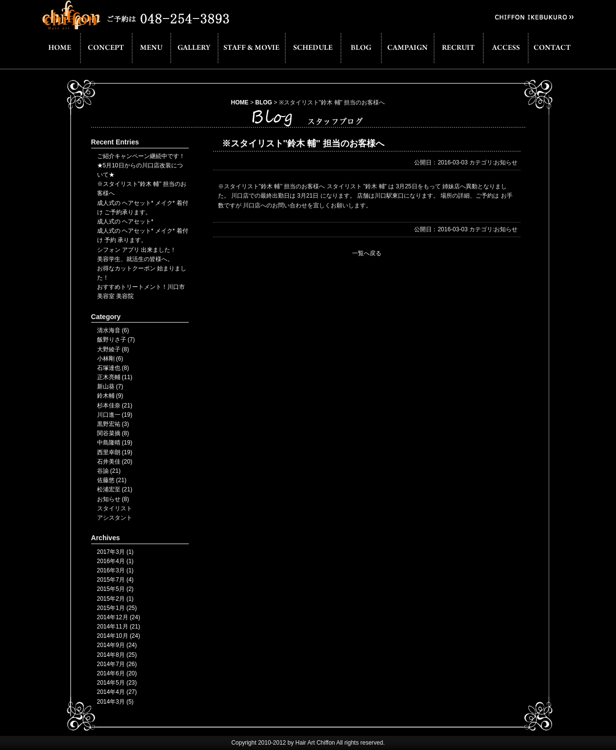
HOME (240, 102)
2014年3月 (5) (115, 701)
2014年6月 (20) (117, 673)
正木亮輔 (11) (115, 377)
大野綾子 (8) (113, 349)
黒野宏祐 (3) (113, 424)
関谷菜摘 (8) (113, 433)
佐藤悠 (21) (112, 480)
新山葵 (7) (110, 386)
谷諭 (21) (109, 470)
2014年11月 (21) (118, 626)
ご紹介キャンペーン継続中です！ (141, 156)
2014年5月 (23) (117, 682)
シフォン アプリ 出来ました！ (137, 249)
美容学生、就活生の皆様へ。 (135, 259)
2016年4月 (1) (115, 561)
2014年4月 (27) (117, 692)
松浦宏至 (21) (115, 489)
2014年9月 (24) (117, 645)
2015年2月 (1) (115, 598)
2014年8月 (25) (117, 654)
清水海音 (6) (113, 330)
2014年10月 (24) (118, 635)
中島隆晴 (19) (115, 442)
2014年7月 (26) (117, 664)
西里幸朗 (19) (115, 452)
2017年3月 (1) (115, 551)
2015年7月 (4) (115, 579)
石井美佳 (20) (115, 461)
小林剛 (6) (110, 358)
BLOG (263, 102)
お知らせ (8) (113, 499)
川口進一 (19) (115, 414)
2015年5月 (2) (115, 589)
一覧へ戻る (366, 253)
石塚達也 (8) (113, 368)
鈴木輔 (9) (110, 395)
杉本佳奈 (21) (115, 405)
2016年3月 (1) (115, 570)
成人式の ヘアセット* (125, 221)
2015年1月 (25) (117, 608)
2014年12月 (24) (118, 617)
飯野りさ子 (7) (116, 339)
